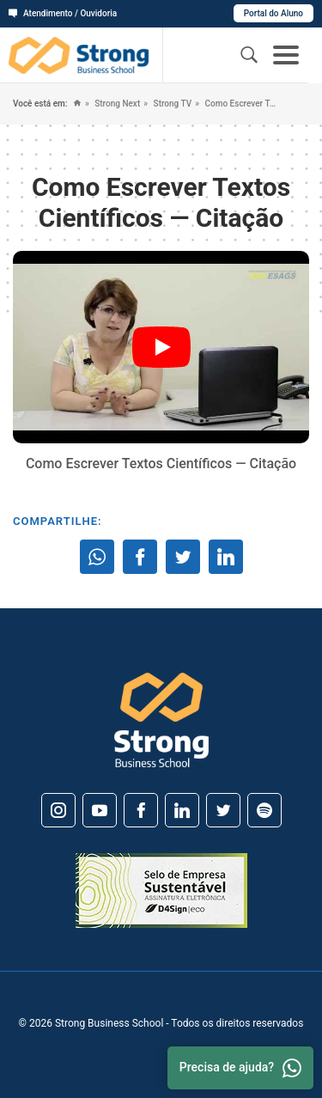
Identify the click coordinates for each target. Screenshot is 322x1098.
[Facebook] (141, 810)
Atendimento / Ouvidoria (63, 13)
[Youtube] (99, 810)
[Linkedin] (182, 810)
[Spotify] (264, 810)
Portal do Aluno (273, 13)
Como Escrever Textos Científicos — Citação (240, 103)
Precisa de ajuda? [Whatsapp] (240, 1067)
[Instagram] (58, 810)
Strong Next (116, 103)
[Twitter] (223, 810)
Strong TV (171, 103)
